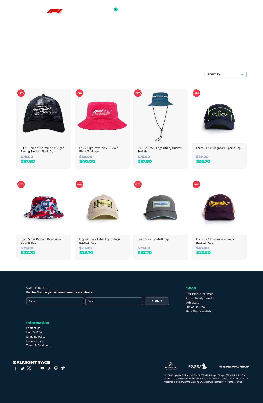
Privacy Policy (35, 341)
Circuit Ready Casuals (83, 20)
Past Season (115, 23)
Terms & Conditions (38, 345)
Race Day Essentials (70, 23)
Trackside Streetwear (43, 20)
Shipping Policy (35, 336)
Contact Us (33, 328)
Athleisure (115, 20)
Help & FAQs (34, 332)
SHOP (15, 20)
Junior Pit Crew (22, 23)
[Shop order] (226, 74)
